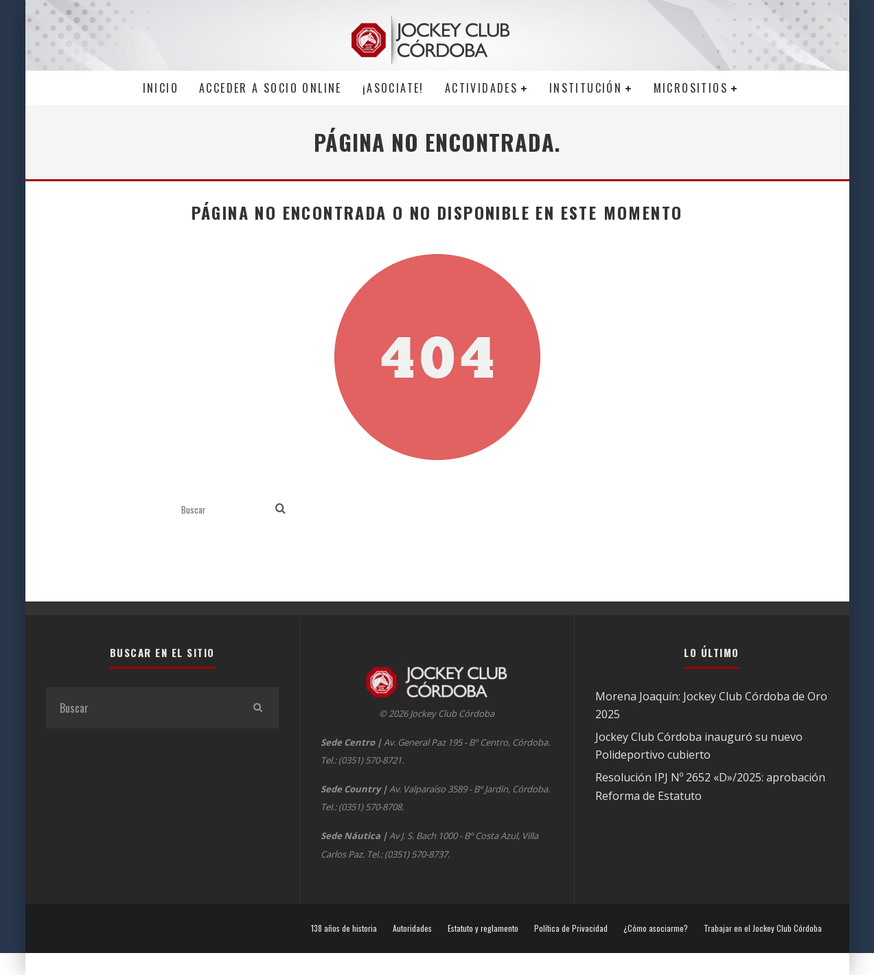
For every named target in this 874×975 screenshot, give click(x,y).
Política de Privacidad (571, 928)
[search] (280, 509)
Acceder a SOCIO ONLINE (270, 88)
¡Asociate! (393, 88)
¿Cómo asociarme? (655, 928)
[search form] (225, 509)
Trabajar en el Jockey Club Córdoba (763, 928)
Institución (585, 88)
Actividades (481, 88)
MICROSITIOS (691, 88)
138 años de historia (344, 928)
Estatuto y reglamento (483, 928)
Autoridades (412, 928)
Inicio (161, 88)
